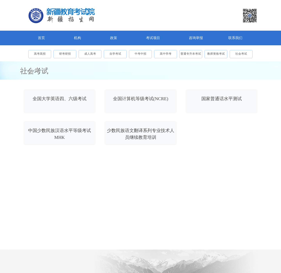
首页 (41, 38)
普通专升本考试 (191, 53)
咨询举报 (196, 38)
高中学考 (166, 53)
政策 (113, 38)
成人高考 (90, 53)
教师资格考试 (216, 53)
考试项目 (153, 38)
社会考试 (241, 53)
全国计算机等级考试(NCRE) (140, 98)
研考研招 (65, 53)
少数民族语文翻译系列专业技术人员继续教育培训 (140, 134)
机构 (77, 38)
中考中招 (140, 53)
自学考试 (115, 53)
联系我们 (235, 38)
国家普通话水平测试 (221, 98)
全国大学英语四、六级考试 (59, 98)
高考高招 (40, 53)
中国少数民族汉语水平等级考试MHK (59, 134)
